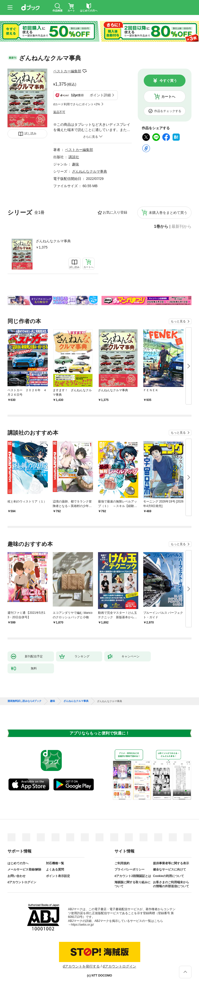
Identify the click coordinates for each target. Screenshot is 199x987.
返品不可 (59, 112)
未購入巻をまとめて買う (168, 213)
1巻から (161, 227)
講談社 (73, 157)
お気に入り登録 (115, 212)
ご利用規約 (122, 863)
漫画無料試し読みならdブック (25, 701)
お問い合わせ (17, 876)
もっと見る (178, 321)
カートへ (168, 97)
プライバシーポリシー (129, 869)
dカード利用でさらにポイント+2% (76, 104)
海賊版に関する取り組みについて (132, 884)
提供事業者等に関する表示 (171, 863)
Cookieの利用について (168, 876)
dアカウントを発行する (81, 966)
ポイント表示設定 (58, 876)
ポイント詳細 (100, 95)
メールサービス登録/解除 (24, 869)
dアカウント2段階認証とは (132, 876)
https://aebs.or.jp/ (82, 924)
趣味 (75, 164)
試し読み (30, 133)
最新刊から (182, 227)
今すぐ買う (168, 81)
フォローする (84, 71)
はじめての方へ (18, 863)
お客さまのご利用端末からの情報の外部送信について (171, 884)
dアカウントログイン (22, 882)
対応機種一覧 (55, 863)
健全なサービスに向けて (169, 869)
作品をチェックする (167, 111)
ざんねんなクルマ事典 (53, 241)
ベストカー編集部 (67, 71)
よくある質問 (55, 869)
